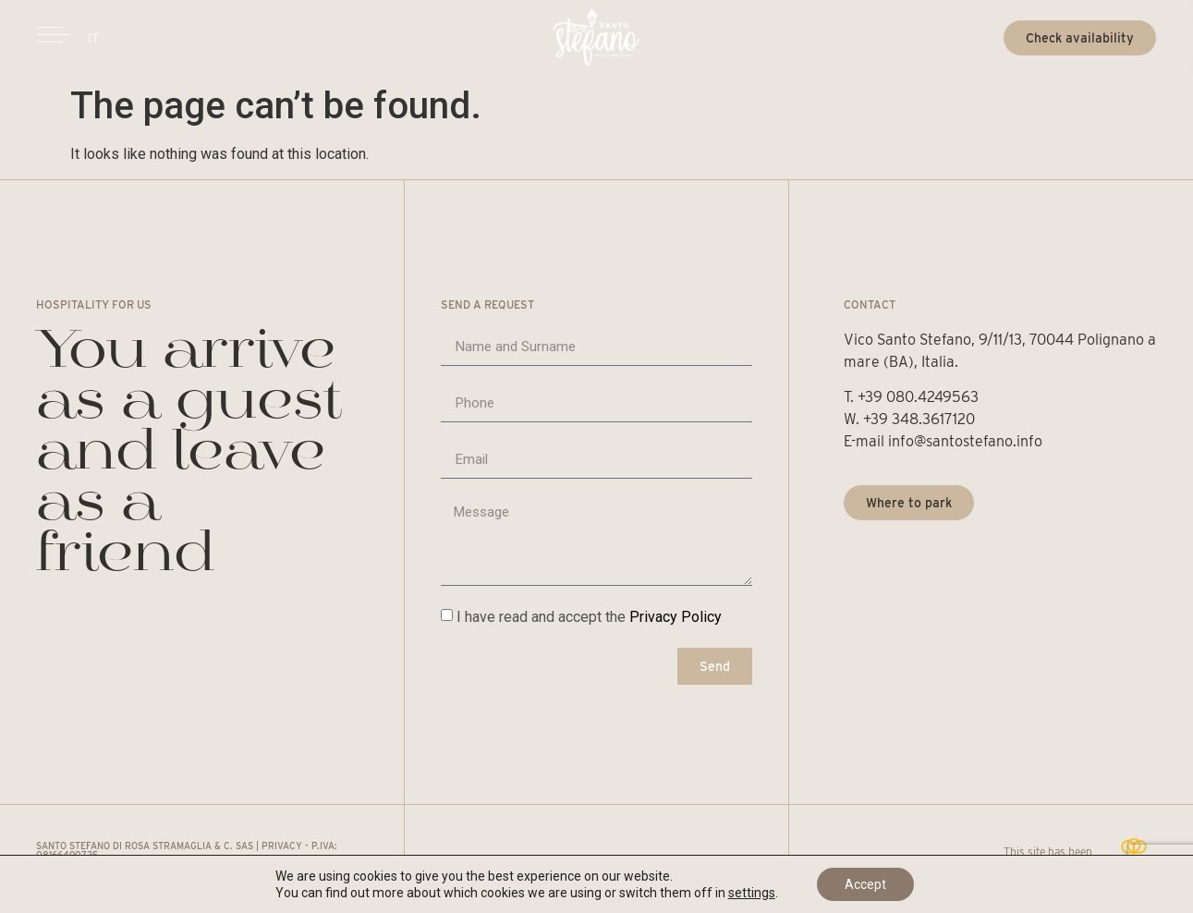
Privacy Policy (675, 617)
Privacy (282, 845)
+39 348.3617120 (921, 419)
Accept (865, 884)
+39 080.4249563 (918, 397)
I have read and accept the (589, 617)
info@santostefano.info (965, 441)
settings (751, 892)
